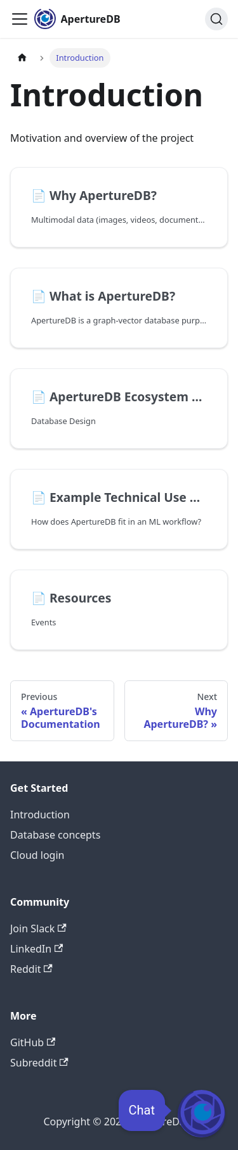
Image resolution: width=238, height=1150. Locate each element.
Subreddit (39, 1063)
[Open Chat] (201, 1113)
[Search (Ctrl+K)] (216, 19)
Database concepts (55, 835)
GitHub (32, 1042)
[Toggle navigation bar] (19, 18)
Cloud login (37, 855)
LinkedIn (36, 949)
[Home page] (22, 58)
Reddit (31, 969)
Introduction (40, 815)
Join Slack (38, 928)
